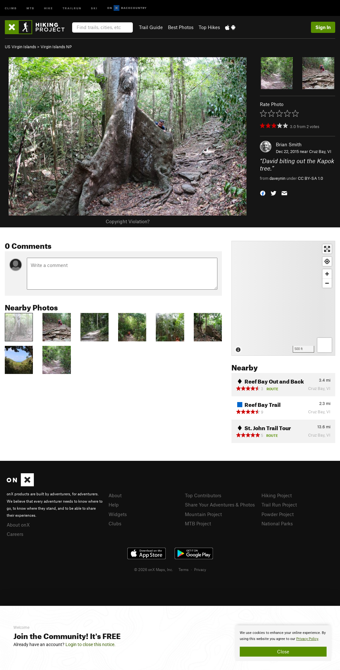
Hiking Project (276, 495)
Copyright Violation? (127, 221)
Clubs (115, 523)
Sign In (323, 27)
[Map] (283, 298)
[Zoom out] (327, 283)
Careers (15, 534)
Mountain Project (203, 514)
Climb (11, 8)
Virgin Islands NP (56, 46)
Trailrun (72, 8)
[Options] (324, 345)
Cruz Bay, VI (320, 151)
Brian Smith (289, 144)
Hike (48, 8)
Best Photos (180, 27)
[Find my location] (327, 261)
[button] (263, 192)
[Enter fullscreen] (327, 249)
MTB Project (198, 523)
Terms (183, 569)
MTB (30, 8)
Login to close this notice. (90, 644)
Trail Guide (151, 27)
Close (283, 651)
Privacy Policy (307, 639)
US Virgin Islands (20, 46)
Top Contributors (203, 495)
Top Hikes (209, 27)
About (115, 495)
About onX (18, 525)
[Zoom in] (327, 273)
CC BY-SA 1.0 (310, 178)
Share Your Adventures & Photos (220, 504)
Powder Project (277, 514)
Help (114, 504)
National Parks (277, 523)
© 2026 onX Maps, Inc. (153, 569)
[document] (283, 643)
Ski (94, 8)
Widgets (118, 514)
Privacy (200, 569)
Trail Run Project (279, 504)
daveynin (277, 178)
